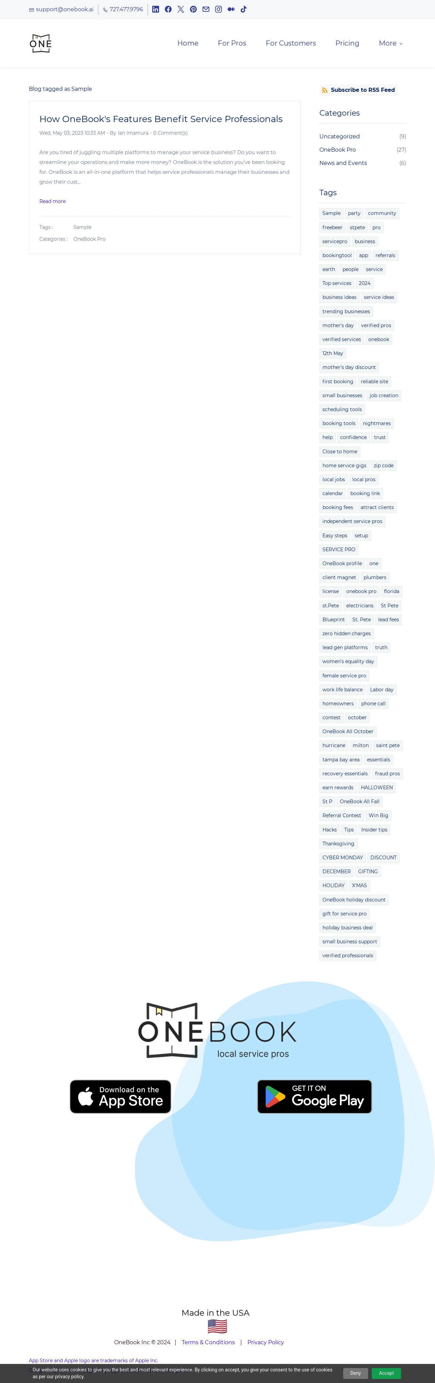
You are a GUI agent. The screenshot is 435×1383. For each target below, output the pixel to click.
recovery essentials (345, 775)
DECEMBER (337, 873)
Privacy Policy (265, 1343)
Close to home (340, 453)
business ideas (339, 299)
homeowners (338, 705)
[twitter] (180, 11)
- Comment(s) (169, 134)
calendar (333, 495)
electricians (359, 607)
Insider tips (374, 831)
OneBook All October (348, 733)
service (374, 271)
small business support (350, 943)
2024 (364, 285)
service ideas (379, 299)
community (382, 215)
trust (380, 439)
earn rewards (338, 789)
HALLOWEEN (377, 789)
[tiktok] (243, 11)
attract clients (377, 509)
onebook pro (361, 593)
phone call (373, 705)
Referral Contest (342, 817)
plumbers (375, 579)
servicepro (335, 243)
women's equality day (348, 663)
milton (361, 747)
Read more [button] (52, 202)
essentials (378, 761)
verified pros (376, 327)
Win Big (378, 817)
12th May (333, 355)
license (331, 593)
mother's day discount (349, 369)
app (363, 257)
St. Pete (361, 621)
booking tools (339, 425)
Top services (337, 285)
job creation (384, 397)
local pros (364, 481)
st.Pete (331, 607)
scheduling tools (342, 411)
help (328, 439)
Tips (349, 831)
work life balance (343, 691)
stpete (357, 228)
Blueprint (334, 621)
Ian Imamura (133, 134)
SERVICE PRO (339, 551)
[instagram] (218, 11)
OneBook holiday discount (354, 901)
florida (391, 593)
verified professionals (348, 957)
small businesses (342, 397)
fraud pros (387, 775)
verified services (342, 341)
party (354, 215)
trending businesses (346, 312)
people (351, 271)
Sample (82, 228)
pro (376, 228)
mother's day (338, 327)
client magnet (339, 579)
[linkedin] (155, 11)
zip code (384, 467)
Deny (355, 1373)
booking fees (338, 509)
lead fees (388, 621)
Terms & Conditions (208, 1343)
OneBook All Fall (360, 803)
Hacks (330, 831)
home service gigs (344, 467)
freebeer (333, 228)
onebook (378, 341)
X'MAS (359, 887)
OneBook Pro (89, 240)
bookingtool (337, 257)
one (373, 565)
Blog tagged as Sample (60, 90)
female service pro (344, 677)
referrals (385, 257)
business (365, 243)
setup (361, 537)
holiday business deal (348, 929)
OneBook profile (342, 565)
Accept (386, 1373)
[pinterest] (193, 11)
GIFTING (368, 873)
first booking (338, 383)
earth (329, 271)
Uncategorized (339, 138)
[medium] (231, 11)
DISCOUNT (383, 859)
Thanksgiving (338, 845)
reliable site (374, 383)
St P (327, 803)
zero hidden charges (347, 635)
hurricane (334, 747)
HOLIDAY (334, 887)
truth (381, 649)
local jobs (334, 481)
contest (332, 719)
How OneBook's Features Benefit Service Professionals (161, 120)
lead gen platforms (345, 649)
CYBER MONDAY (343, 859)
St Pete (389, 607)
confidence (353, 439)
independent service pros (352, 523)
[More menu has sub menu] (389, 44)
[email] (206, 11)
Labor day (382, 691)
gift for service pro (345, 915)
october (357, 719)
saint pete (388, 747)
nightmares (377, 425)
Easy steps (335, 537)
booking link (365, 495)
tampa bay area (341, 761)
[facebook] (168, 11)
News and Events (343, 164)
